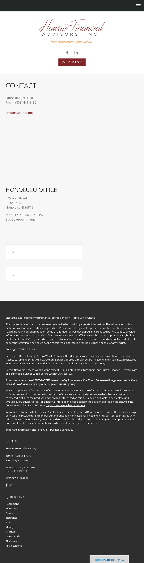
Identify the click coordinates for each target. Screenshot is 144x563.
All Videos (11, 541)
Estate (9, 513)
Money (10, 527)
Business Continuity (61, 429)
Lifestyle (10, 531)
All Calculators (14, 545)
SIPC (40, 359)
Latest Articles (14, 536)
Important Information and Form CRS (27, 429)
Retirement (12, 503)
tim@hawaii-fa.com (19, 113)
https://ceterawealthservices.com (65, 405)
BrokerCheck (87, 317)
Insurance (11, 517)
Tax (8, 522)
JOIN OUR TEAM (72, 62)
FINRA (34, 359)
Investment (12, 508)
